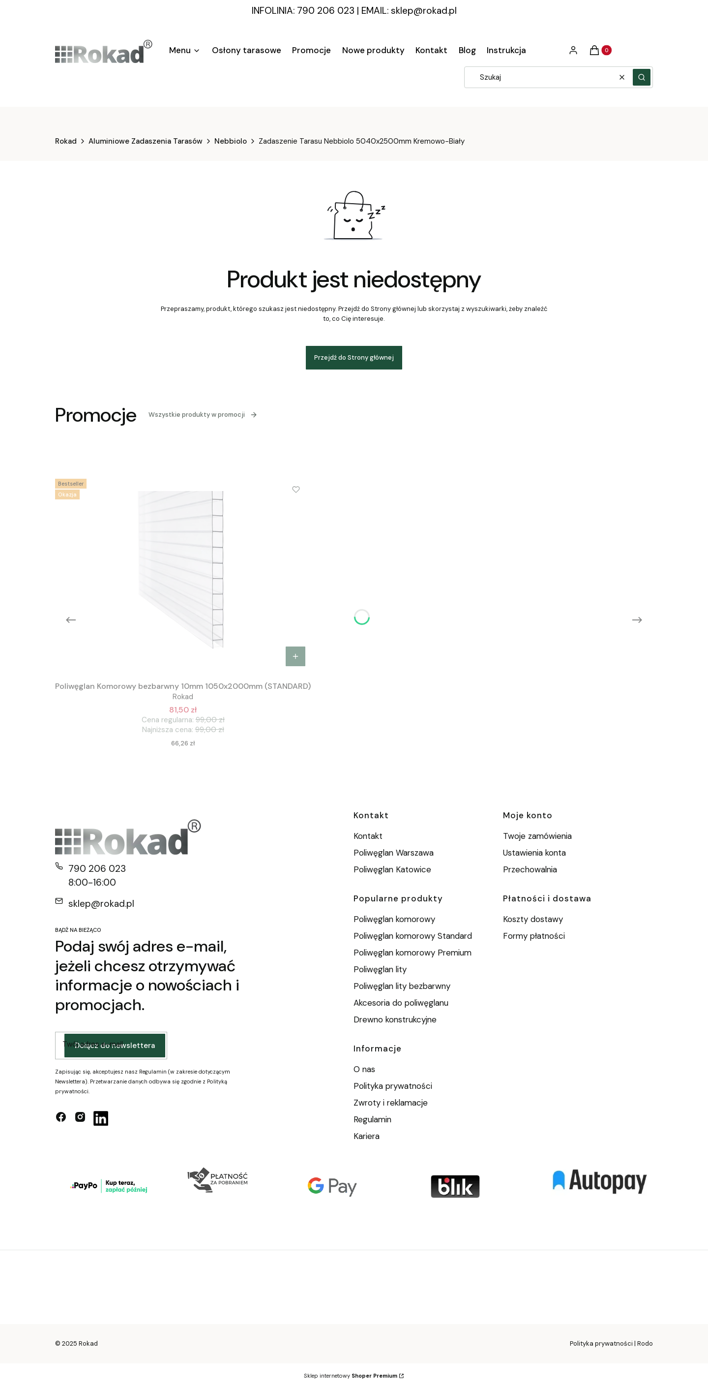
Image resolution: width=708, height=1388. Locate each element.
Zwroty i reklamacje (391, 1102)
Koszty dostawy (533, 919)
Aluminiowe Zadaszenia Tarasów (145, 141)
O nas (364, 1069)
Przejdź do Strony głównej (354, 357)
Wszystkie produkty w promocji (203, 414)
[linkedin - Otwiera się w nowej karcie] (100, 1118)
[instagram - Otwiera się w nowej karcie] (80, 1118)
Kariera (367, 1136)
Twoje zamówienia (537, 836)
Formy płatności (534, 935)
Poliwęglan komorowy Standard (413, 935)
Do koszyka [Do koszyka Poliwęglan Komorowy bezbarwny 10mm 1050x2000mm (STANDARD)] (295, 656)
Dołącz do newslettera (115, 1045)
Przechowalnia (530, 869)
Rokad (66, 141)
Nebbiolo (230, 141)
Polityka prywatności (393, 1085)
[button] (641, 77)
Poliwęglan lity (380, 969)
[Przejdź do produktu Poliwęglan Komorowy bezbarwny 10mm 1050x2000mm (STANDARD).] (183, 573)
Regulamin (372, 1119)
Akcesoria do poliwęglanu (401, 1002)
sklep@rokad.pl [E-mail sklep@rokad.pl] (101, 903)
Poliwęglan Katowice (392, 869)
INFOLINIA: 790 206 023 (303, 10)
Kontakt (368, 836)
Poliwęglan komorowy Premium (413, 952)
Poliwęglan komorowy (394, 919)
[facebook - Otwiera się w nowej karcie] (61, 1118)
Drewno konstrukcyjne (395, 1019)
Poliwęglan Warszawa (394, 852)
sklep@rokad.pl (424, 10)
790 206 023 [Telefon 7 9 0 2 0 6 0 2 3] (97, 869)
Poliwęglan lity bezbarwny (402, 986)
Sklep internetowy (350, 1375)
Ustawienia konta (534, 852)
